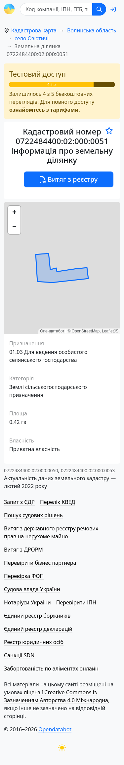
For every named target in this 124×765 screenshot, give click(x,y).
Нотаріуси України (27, 602)
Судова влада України (32, 589)
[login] (113, 9)
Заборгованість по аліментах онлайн (51, 668)
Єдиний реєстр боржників (37, 615)
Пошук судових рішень (33, 515)
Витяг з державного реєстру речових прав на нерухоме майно (51, 532)
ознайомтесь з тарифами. (44, 109)
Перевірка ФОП (24, 576)
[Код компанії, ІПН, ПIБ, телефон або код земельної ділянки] (56, 9)
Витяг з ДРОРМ (23, 549)
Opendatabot (54, 729)
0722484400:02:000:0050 (31, 470)
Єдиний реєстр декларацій (38, 628)
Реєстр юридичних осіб (33, 642)
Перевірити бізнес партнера (40, 562)
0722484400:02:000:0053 (88, 470)
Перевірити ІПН (76, 602)
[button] (14, 213)
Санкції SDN (19, 655)
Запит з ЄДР (19, 502)
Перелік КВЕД (57, 502)
